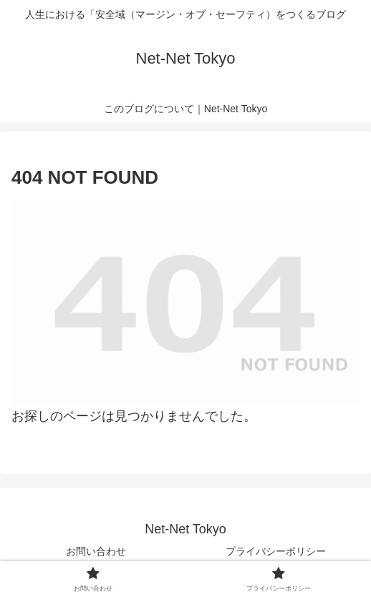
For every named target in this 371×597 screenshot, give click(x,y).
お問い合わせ (96, 551)
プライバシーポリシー (276, 551)
